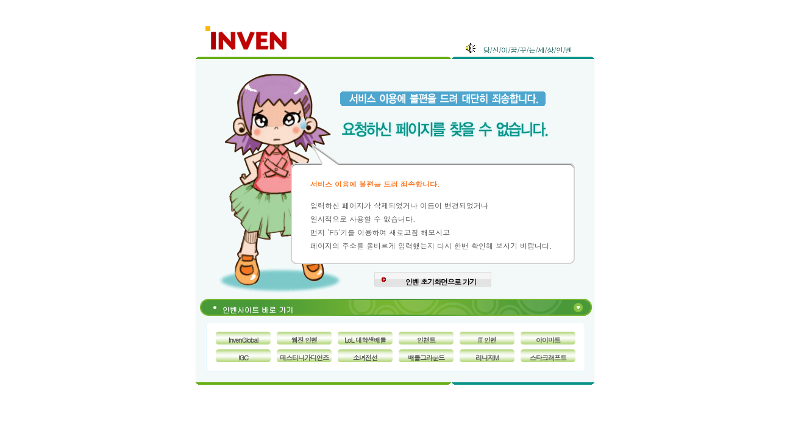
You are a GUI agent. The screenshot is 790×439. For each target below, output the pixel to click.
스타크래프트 (548, 357)
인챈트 (426, 339)
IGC (243, 357)
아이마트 (548, 339)
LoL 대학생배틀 (365, 339)
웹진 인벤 (304, 339)
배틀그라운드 (426, 357)
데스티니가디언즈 (304, 357)
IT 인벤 (487, 339)
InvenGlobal (243, 339)
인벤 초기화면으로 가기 (440, 281)
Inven (246, 36)
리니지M (487, 357)
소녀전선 (365, 357)
